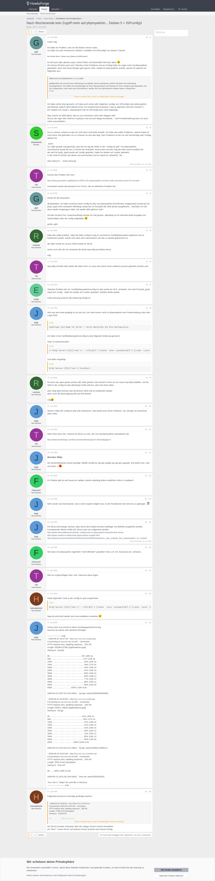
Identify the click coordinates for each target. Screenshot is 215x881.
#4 (150, 193)
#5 (150, 230)
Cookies (55, 867)
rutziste (36, 245)
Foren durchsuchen (48, 14)
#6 (150, 262)
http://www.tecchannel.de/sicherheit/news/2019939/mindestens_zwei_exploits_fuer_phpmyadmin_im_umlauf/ (97, 538)
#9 (150, 378)
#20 (149, 791)
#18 (149, 594)
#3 (150, 170)
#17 (149, 570)
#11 (149, 429)
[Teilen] (146, 37)
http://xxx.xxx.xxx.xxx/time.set (83, 753)
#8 (150, 308)
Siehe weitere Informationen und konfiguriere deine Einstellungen (56, 875)
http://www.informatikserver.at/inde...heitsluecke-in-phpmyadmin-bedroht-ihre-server (85, 532)
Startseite (33, 9)
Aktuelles (55, 9)
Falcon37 (36, 490)
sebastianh (36, 142)
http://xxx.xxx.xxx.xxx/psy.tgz (83, 638)
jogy (36, 322)
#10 (149, 406)
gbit (30, 27)
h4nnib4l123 (36, 608)
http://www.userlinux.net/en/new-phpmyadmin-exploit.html (73, 535)
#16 (149, 547)
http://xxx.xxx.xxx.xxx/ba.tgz (82, 699)
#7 (150, 285)
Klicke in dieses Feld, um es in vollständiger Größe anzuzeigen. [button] (99, 96)
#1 (150, 37)
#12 (149, 452)
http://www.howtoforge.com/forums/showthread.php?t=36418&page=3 (79, 439)
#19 (149, 623)
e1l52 (36, 299)
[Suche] (182, 9)
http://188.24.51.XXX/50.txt (79, 803)
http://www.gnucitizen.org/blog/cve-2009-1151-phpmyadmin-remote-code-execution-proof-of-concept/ (93, 180)
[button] (62, 9)
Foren (44, 9)
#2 (150, 128)
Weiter (41, 32)
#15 (149, 522)
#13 (149, 476)
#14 (149, 499)
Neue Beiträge (32, 14)
